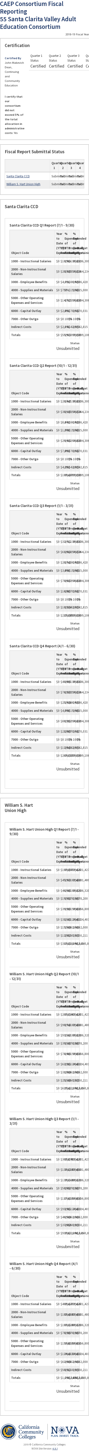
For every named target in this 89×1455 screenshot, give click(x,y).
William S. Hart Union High (23, 184)
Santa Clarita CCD (18, 176)
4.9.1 (55, 1448)
